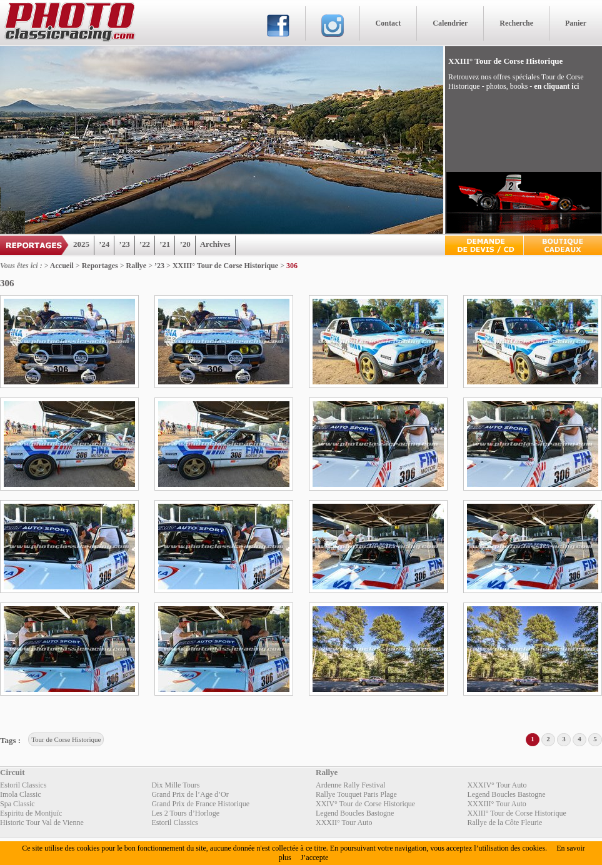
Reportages (100, 265)
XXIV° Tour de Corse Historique (365, 803)
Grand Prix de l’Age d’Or (189, 794)
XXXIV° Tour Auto (496, 785)
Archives (215, 244)
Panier (575, 23)
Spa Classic (17, 803)
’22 (144, 244)
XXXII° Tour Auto (344, 822)
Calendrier (450, 23)
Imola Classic (20, 794)
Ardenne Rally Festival (350, 785)
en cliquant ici (556, 86)
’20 (184, 244)
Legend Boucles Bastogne (506, 794)
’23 (124, 244)
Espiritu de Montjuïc (31, 813)
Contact (388, 23)
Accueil (62, 265)
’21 (164, 244)
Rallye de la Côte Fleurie (504, 822)
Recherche (516, 23)
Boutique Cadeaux (563, 245)
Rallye (136, 265)
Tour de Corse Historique (66, 739)
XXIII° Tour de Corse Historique (225, 265)
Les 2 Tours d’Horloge (185, 813)
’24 (104, 244)
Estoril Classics (23, 785)
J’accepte (315, 857)
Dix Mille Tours (175, 785)
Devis (484, 245)
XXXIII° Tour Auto (496, 803)
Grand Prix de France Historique (200, 803)
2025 (81, 244)
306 (292, 265)
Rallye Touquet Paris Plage (356, 794)
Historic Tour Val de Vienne (42, 822)
